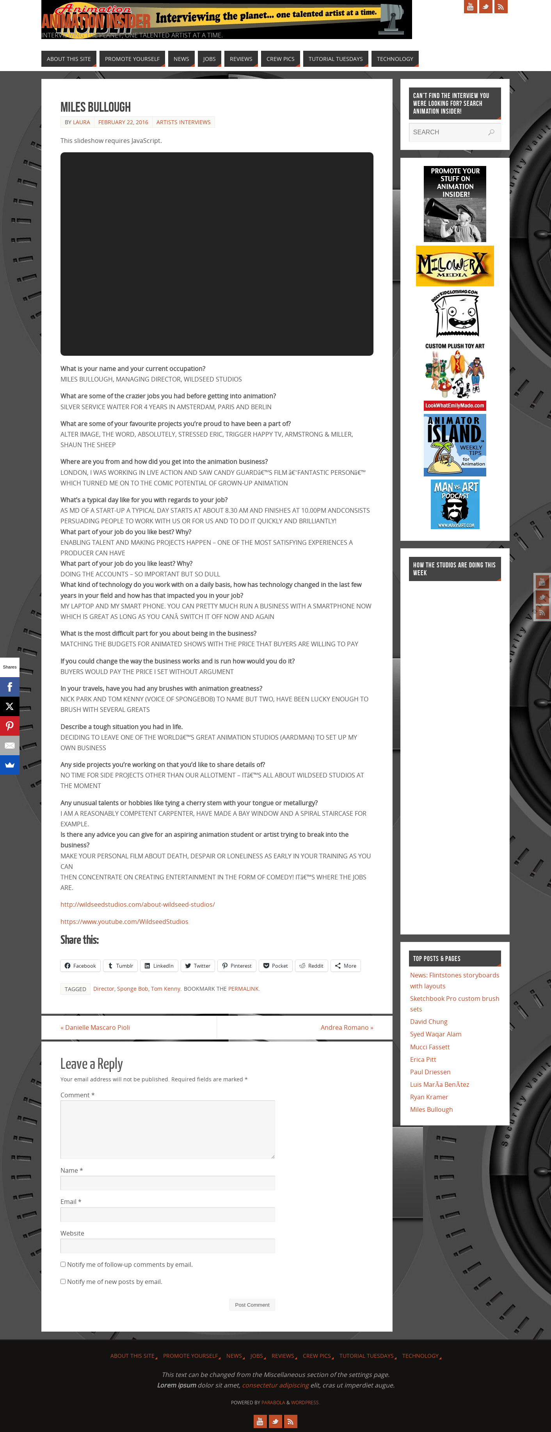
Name (71, 1170)
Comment (77, 1095)
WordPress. (305, 1402)
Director (103, 988)
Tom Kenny (165, 988)
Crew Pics (317, 1355)
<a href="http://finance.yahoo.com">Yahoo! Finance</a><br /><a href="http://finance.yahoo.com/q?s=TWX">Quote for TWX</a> (440, 754)
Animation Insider (95, 22)
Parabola (273, 1402)
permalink (243, 988)
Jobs (257, 1355)
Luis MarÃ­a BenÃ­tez (439, 1084)
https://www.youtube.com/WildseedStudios (124, 921)
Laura (81, 122)
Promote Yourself (190, 1355)
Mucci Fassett (430, 1047)
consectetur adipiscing (275, 1385)
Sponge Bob (132, 988)
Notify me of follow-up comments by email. (130, 1264)
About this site (132, 1355)
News (234, 1355)
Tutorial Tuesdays (366, 1355)
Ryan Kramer (429, 1097)
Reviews (283, 1355)
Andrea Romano (347, 1027)
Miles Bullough (431, 1109)
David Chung (429, 1021)
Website (72, 1233)
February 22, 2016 (123, 122)
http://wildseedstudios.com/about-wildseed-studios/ (137, 904)
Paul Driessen (430, 1072)
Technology (420, 1355)
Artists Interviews (183, 122)
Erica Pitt (423, 1059)
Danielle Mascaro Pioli (95, 1027)
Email (71, 1201)
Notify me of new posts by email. (114, 1281)
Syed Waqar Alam (436, 1034)
